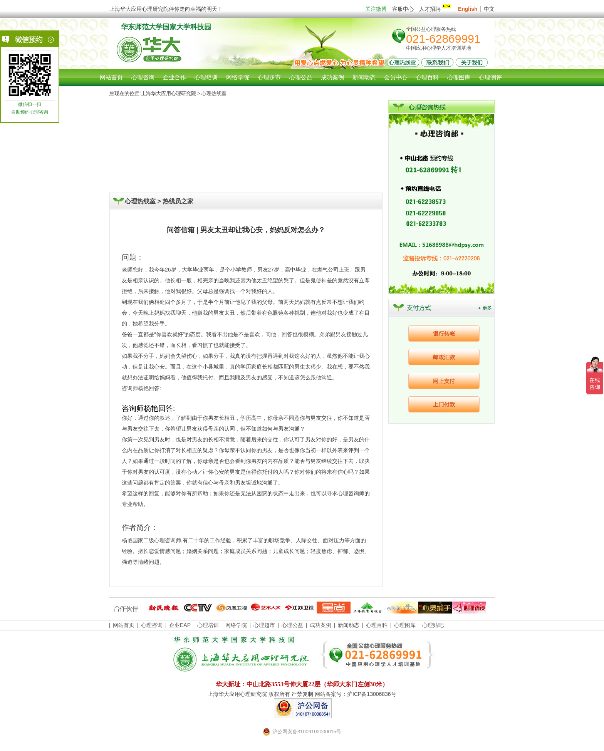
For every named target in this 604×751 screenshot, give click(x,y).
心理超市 (264, 625)
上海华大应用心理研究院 (168, 93)
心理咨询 (142, 77)
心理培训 (208, 625)
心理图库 (405, 625)
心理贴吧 (433, 625)
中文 (489, 9)
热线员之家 (178, 201)
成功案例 (320, 625)
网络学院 (236, 625)
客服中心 (403, 9)
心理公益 (292, 625)
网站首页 (111, 77)
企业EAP (180, 625)
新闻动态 (348, 625)
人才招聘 (436, 9)
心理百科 (377, 625)
